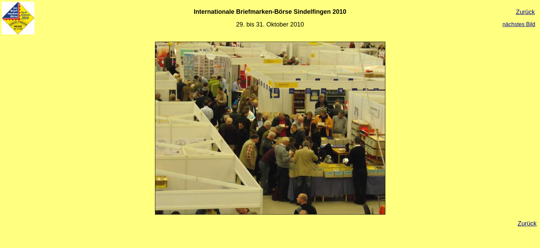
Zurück (525, 12)
